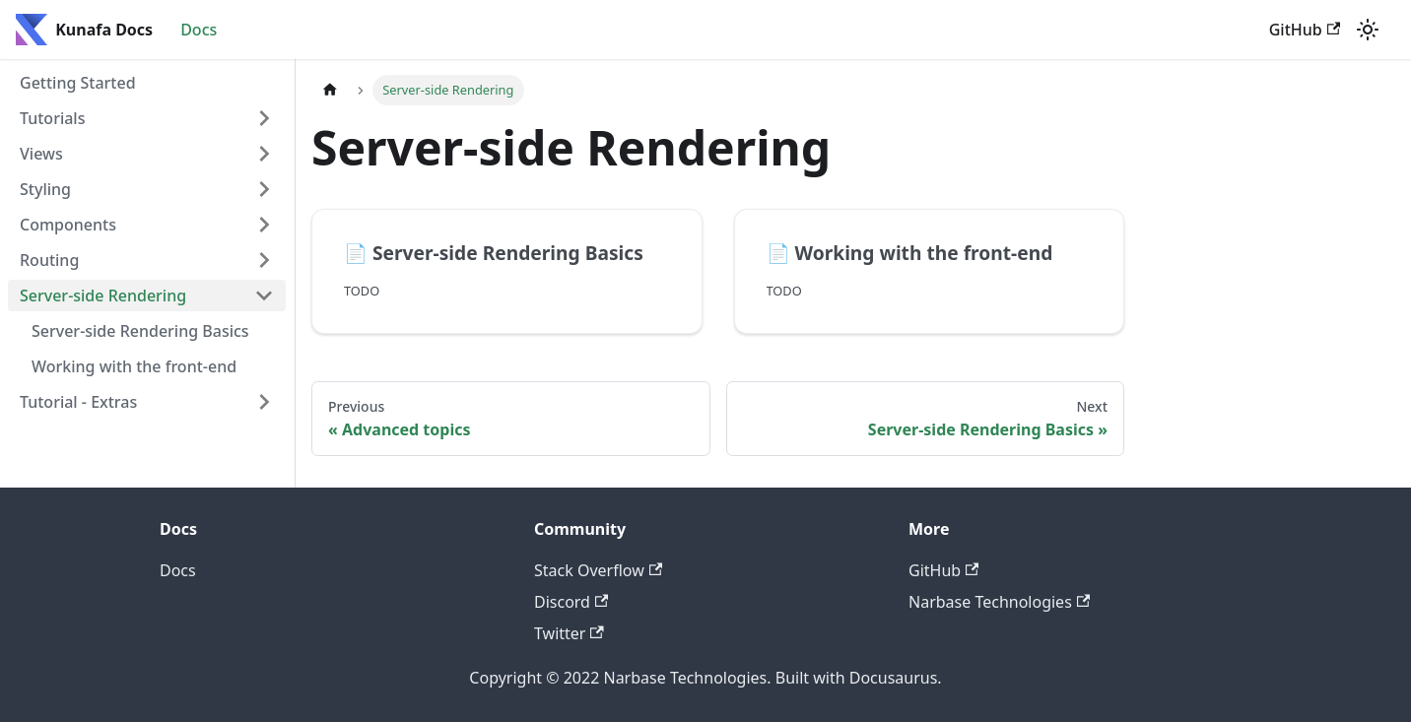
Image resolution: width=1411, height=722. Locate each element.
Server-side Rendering (103, 295)
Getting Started (78, 83)
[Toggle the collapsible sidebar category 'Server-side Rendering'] (264, 295)
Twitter (569, 633)
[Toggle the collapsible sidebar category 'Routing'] (264, 260)
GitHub (1304, 29)
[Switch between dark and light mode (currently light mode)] (1367, 29)
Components (68, 224)
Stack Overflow (598, 570)
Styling (45, 189)
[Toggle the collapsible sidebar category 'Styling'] (264, 189)
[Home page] (330, 90)
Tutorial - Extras (78, 402)
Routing (49, 260)
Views (41, 153)
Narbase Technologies (999, 602)
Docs (198, 29)
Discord (571, 602)
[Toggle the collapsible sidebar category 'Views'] (264, 153)
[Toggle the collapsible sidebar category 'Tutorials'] (264, 118)
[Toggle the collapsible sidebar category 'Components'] (264, 224)
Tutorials (52, 118)
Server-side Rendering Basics (140, 331)
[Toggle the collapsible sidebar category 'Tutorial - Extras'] (264, 402)
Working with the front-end (134, 366)
